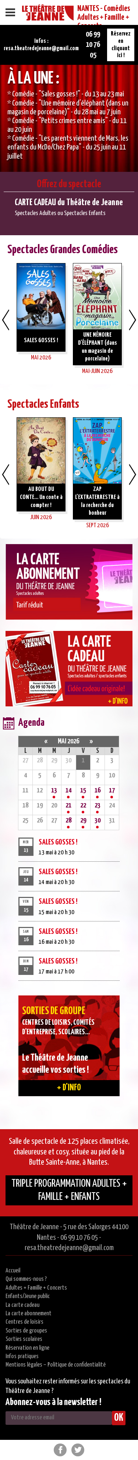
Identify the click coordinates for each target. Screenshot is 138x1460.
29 (83, 820)
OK (118, 1418)
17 (112, 790)
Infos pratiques (22, 1356)
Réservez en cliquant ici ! (121, 45)
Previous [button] (5, 319)
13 (54, 790)
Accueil (13, 1271)
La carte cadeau (22, 1305)
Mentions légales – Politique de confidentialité (56, 1365)
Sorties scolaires (24, 1339)
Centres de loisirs (24, 1322)
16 (97, 790)
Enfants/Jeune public (28, 1296)
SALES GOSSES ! (58, 842)
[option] (69, 118)
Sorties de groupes (26, 1331)
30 (97, 820)
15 (83, 790)
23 (97, 805)
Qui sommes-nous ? (26, 1279)
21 (68, 805)
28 (68, 820)
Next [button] (132, 319)
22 (83, 805)
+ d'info (69, 1087)
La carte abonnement (29, 1314)
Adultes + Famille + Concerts (36, 1288)
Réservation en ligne (27, 1348)
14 (68, 790)
